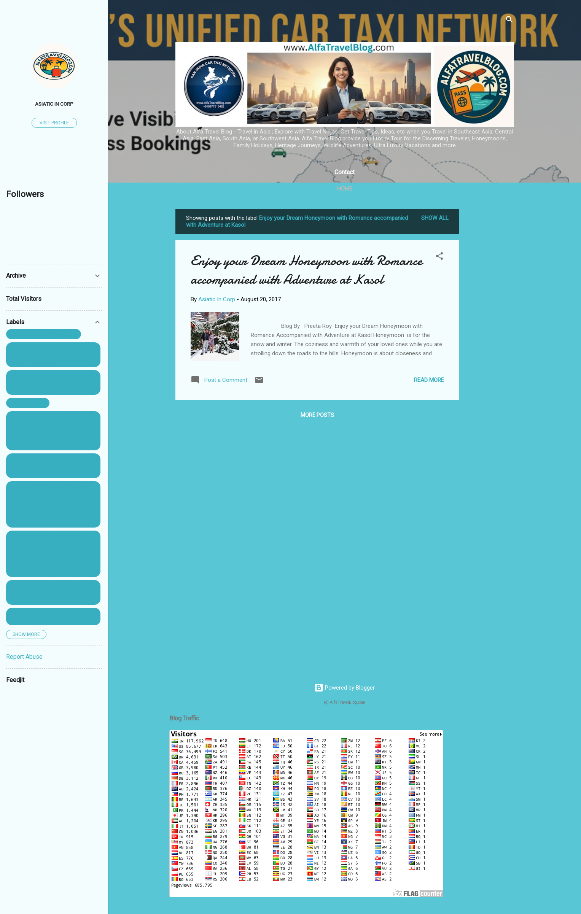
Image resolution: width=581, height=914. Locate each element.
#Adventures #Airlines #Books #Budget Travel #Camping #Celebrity (51, 592)
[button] (439, 257)
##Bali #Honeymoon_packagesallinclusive (53, 466)
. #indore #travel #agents (44, 334)
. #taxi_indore (28, 403)
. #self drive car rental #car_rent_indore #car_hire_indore (39, 355)
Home (344, 188)
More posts (317, 415)
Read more (429, 380)
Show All (435, 218)
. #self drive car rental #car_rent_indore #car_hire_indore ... (39, 382)
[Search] (509, 20)
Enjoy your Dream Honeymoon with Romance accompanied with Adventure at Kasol (306, 270)
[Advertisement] (489, 323)
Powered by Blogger (344, 687)
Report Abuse (24, 656)
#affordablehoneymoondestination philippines (53, 616)
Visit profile (54, 123)
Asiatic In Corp (54, 104)
